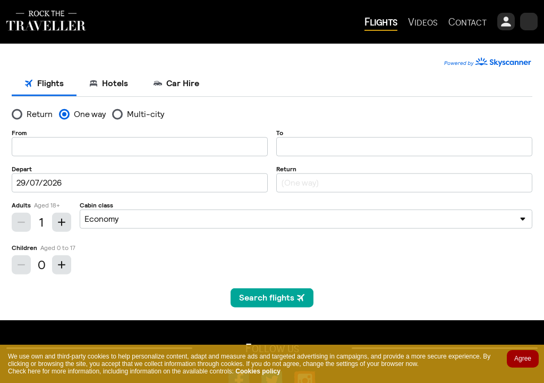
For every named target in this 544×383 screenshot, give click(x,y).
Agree (522, 358)
